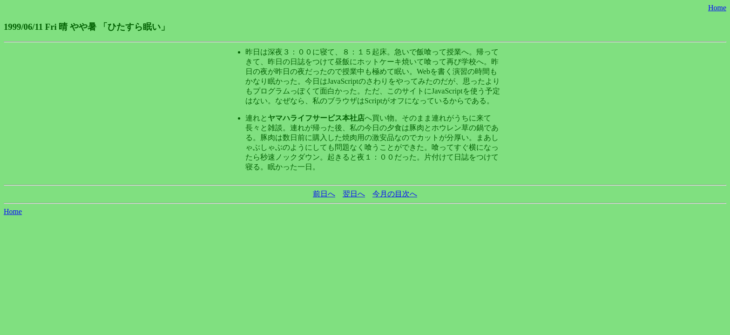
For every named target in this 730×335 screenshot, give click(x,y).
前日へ (324, 194)
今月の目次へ (394, 194)
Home (717, 8)
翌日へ (354, 194)
